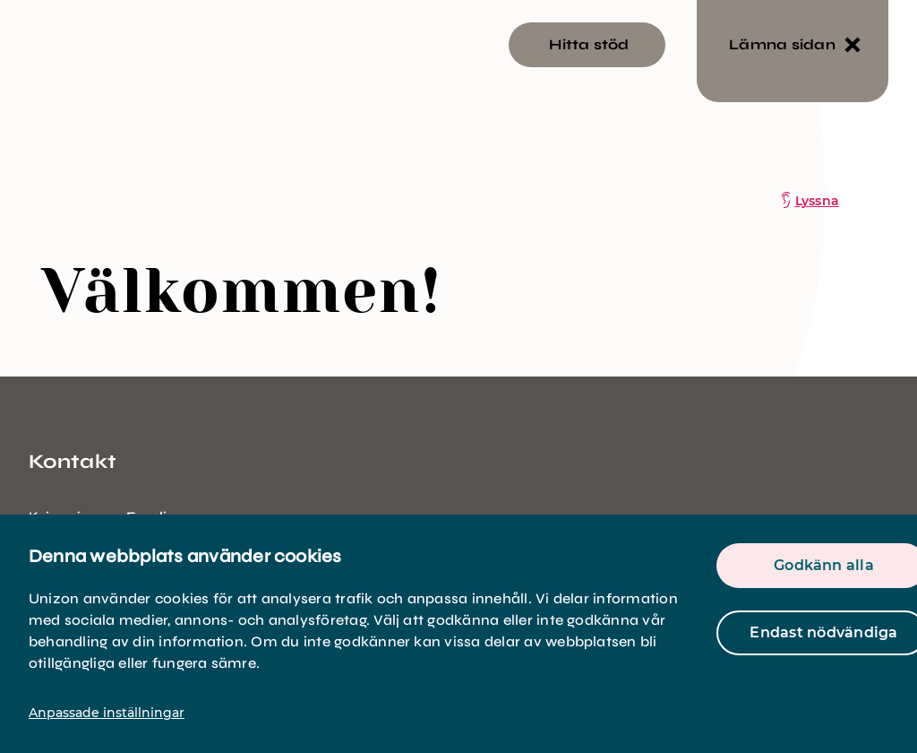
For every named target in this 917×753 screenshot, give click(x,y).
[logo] (107, 132)
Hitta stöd (589, 44)
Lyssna (817, 201)
